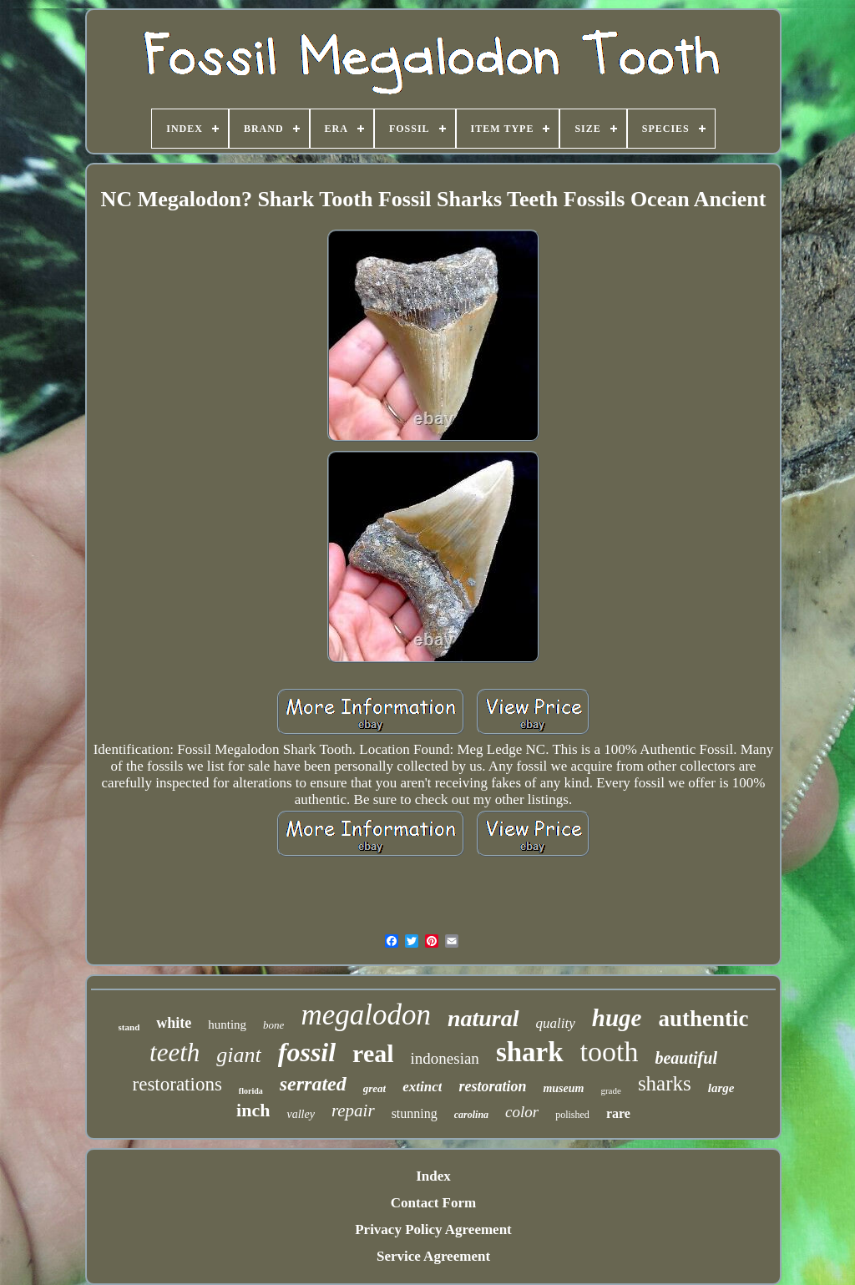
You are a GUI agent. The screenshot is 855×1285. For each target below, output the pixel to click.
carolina (471, 1115)
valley (300, 1114)
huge (617, 1017)
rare (618, 1113)
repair (353, 1110)
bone (273, 1025)
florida (251, 1090)
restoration (492, 1086)
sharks (664, 1083)
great (374, 1088)
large (721, 1088)
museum (563, 1088)
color (522, 1112)
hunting (227, 1024)
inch (253, 1110)
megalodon (366, 1015)
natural (483, 1018)
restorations (177, 1084)
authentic (703, 1018)
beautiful (685, 1058)
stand (129, 1027)
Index (433, 1176)
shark (530, 1052)
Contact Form (433, 1203)
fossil (307, 1052)
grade (610, 1090)
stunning (415, 1113)
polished (572, 1115)
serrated (313, 1084)
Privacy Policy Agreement (433, 1229)
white (173, 1022)
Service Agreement (433, 1256)
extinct (422, 1087)
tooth (609, 1051)
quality (555, 1023)
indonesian (445, 1058)
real (372, 1053)
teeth (174, 1052)
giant (238, 1055)
